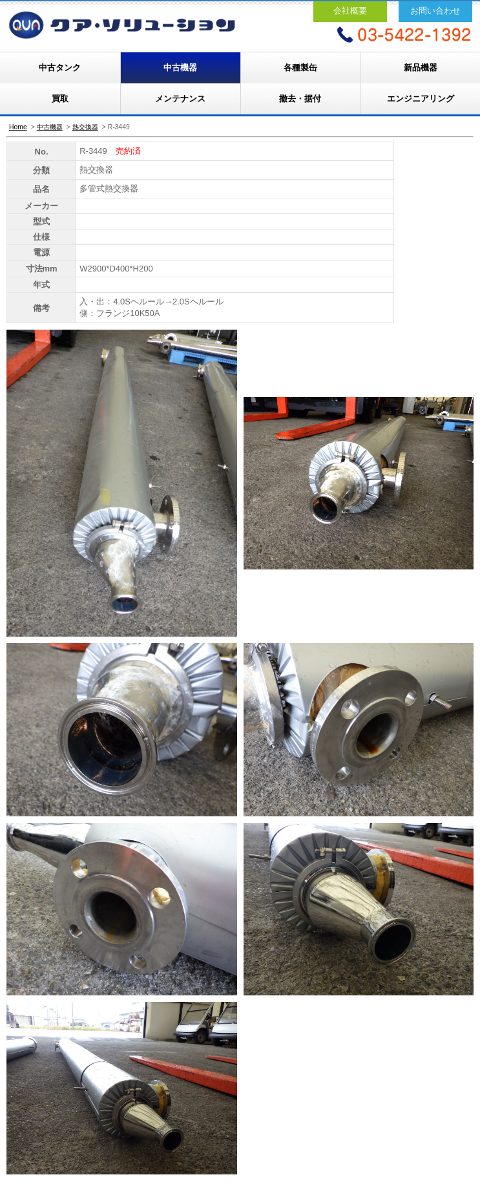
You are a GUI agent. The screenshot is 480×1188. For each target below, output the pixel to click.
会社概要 (350, 11)
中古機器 (180, 67)
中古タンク (60, 67)
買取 (60, 98)
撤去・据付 (300, 98)
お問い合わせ (435, 11)
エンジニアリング (420, 98)
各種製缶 (300, 67)
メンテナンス (180, 98)
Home (18, 127)
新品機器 (420, 67)
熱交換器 (85, 127)
